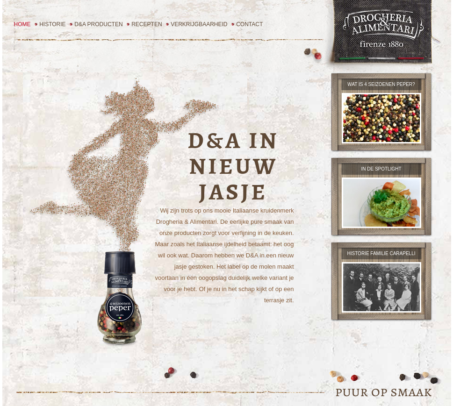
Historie (52, 24)
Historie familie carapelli (381, 253)
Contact (249, 24)
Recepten (146, 24)
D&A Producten (98, 24)
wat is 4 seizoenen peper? (381, 84)
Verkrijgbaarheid (199, 24)
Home (22, 24)
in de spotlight (381, 168)
